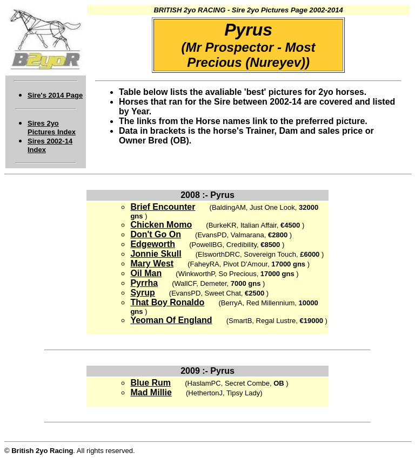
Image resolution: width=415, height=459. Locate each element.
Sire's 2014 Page (55, 95)
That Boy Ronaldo (167, 302)
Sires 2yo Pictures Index (52, 127)
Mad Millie (150, 392)
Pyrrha (144, 282)
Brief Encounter (162, 206)
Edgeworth (152, 244)
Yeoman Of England (171, 320)
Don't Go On (155, 234)
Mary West (151, 263)
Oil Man (146, 273)
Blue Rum (150, 382)
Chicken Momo (161, 224)
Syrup (142, 292)
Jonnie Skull (155, 253)
